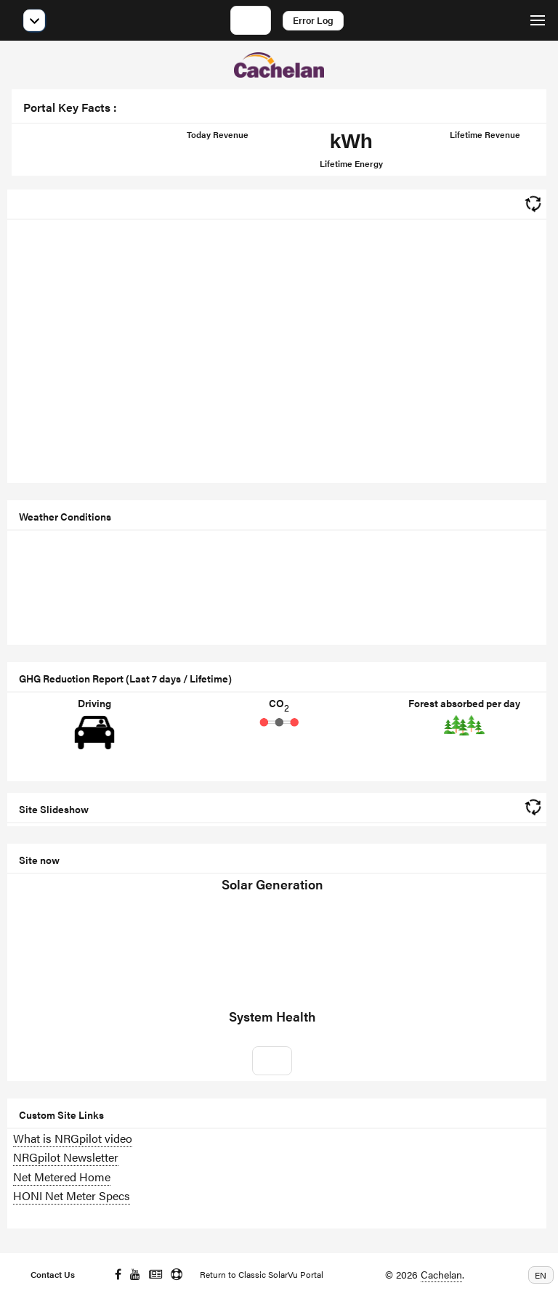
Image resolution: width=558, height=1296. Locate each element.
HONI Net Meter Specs (71, 1195)
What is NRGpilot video (72, 1138)
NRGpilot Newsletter (65, 1157)
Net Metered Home (61, 1176)
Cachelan (441, 1274)
